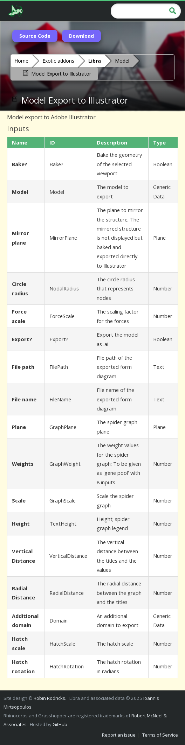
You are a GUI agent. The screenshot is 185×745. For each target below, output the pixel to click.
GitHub (60, 724)
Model (122, 60)
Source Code (34, 36)
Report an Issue (119, 735)
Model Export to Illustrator (56, 73)
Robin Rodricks (49, 698)
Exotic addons (58, 60)
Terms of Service (160, 735)
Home (21, 60)
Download (81, 36)
